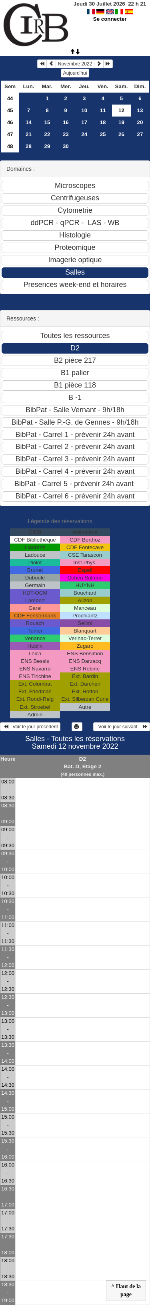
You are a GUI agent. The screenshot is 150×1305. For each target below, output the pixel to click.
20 (140, 122)
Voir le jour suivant (122, 727)
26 (121, 134)
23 (66, 134)
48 (10, 146)
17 (84, 122)
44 (10, 98)
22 (47, 134)
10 (84, 110)
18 (103, 122)
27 (140, 134)
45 (10, 110)
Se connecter (110, 19)
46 (10, 122)
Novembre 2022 (75, 64)
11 (103, 110)
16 (66, 122)
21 (29, 134)
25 (103, 134)
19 (121, 122)
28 (29, 146)
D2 (82, 759)
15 (47, 122)
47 (10, 134)
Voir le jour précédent (30, 727)
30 (66, 146)
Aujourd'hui (75, 73)
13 (140, 110)
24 (84, 134)
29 (47, 146)
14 (29, 122)
